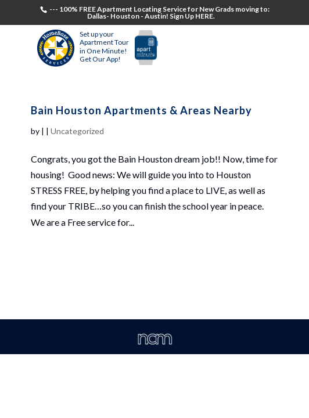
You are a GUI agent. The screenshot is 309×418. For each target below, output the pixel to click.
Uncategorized (77, 131)
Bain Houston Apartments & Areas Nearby (141, 110)
